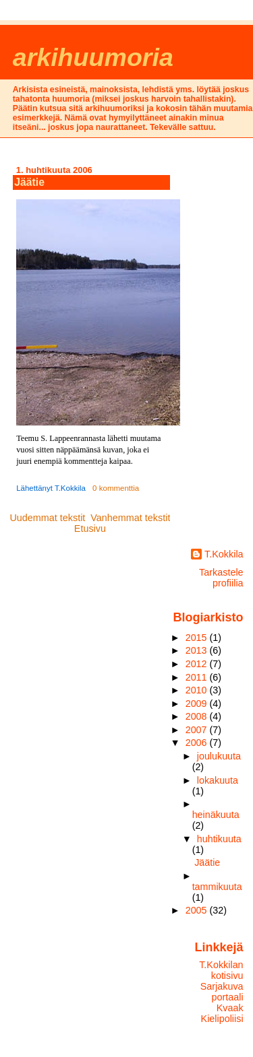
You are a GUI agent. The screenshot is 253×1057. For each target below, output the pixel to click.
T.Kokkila (224, 554)
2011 (198, 677)
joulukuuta (219, 756)
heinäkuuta (216, 814)
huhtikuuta (219, 838)
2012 (198, 663)
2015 (198, 637)
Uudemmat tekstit (47, 517)
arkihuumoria (93, 57)
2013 (198, 650)
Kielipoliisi (222, 1018)
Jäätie (29, 182)
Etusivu (90, 528)
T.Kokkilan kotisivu (221, 970)
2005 (198, 910)
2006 (198, 742)
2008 (198, 716)
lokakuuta (217, 780)
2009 (198, 703)
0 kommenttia (115, 488)
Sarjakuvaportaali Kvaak (222, 997)
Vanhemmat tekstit (130, 517)
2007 (198, 729)
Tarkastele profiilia (221, 577)
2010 (198, 690)
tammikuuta (217, 886)
